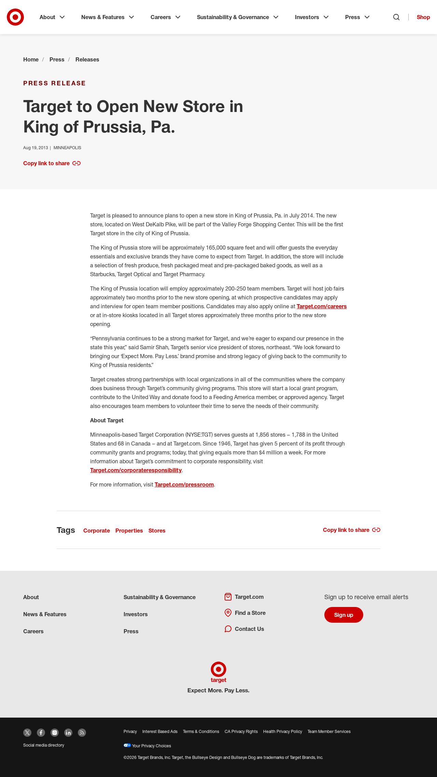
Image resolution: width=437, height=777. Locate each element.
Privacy (130, 731)
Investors (312, 17)
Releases (87, 59)
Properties (129, 530)
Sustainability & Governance (238, 17)
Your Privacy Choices (147, 745)
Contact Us (244, 629)
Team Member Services (329, 731)
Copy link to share (52, 163)
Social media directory (43, 745)
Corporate (96, 530)
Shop (423, 17)
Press (358, 17)
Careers (166, 17)
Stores (157, 530)
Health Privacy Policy (282, 731)
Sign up (343, 614)
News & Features (108, 17)
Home (31, 59)
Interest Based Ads (160, 731)
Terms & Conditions (201, 731)
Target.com (244, 597)
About (53, 17)
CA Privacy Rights (241, 731)
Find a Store (245, 613)
